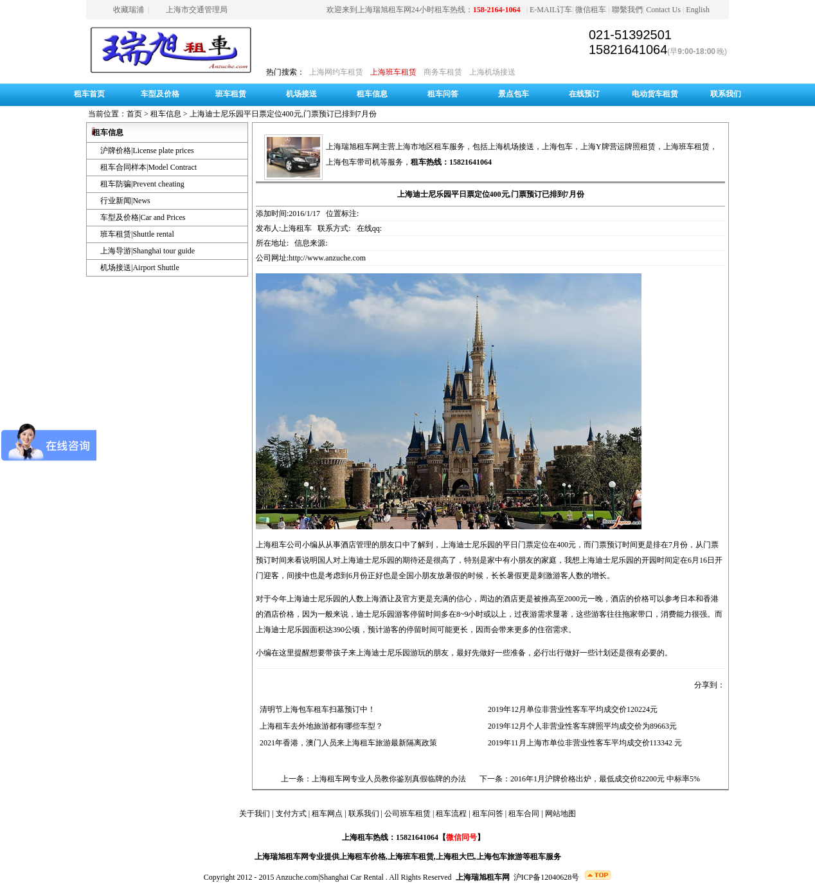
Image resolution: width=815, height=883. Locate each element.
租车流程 (451, 813)
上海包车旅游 (499, 856)
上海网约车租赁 (336, 72)
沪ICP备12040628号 (547, 877)
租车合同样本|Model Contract (148, 167)
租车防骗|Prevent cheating (142, 183)
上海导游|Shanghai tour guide (147, 250)
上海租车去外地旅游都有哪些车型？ (319, 726)
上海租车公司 (279, 544)
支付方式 (291, 813)
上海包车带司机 (353, 162)
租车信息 (372, 93)
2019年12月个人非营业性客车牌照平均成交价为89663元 (580, 726)
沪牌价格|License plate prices (147, 150)
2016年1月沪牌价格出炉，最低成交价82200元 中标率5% (605, 778)
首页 (134, 113)
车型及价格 (160, 93)
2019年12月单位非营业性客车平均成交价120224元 (571, 709)
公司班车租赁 (407, 813)
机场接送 (301, 93)
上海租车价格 (362, 856)
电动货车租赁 (655, 93)
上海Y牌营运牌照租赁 (618, 146)
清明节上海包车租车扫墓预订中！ (315, 709)
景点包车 (513, 93)
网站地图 (560, 813)
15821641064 (628, 49)
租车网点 (327, 813)
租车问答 (442, 93)
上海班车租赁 (393, 72)
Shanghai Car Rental (352, 877)
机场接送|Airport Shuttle (139, 267)
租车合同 (523, 813)
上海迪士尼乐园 (468, 544)
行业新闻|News (125, 200)
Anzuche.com (297, 877)
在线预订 (584, 93)
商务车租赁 (443, 72)
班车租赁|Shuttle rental (137, 234)
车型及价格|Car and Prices (142, 217)
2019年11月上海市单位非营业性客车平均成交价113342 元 (583, 742)
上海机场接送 (492, 72)
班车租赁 (230, 93)
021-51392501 (630, 35)
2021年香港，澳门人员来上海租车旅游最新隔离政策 (346, 742)
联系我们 (725, 93)
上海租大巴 (455, 856)
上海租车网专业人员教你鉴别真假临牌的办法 (389, 778)
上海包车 (557, 146)
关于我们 (254, 813)
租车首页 (89, 93)
